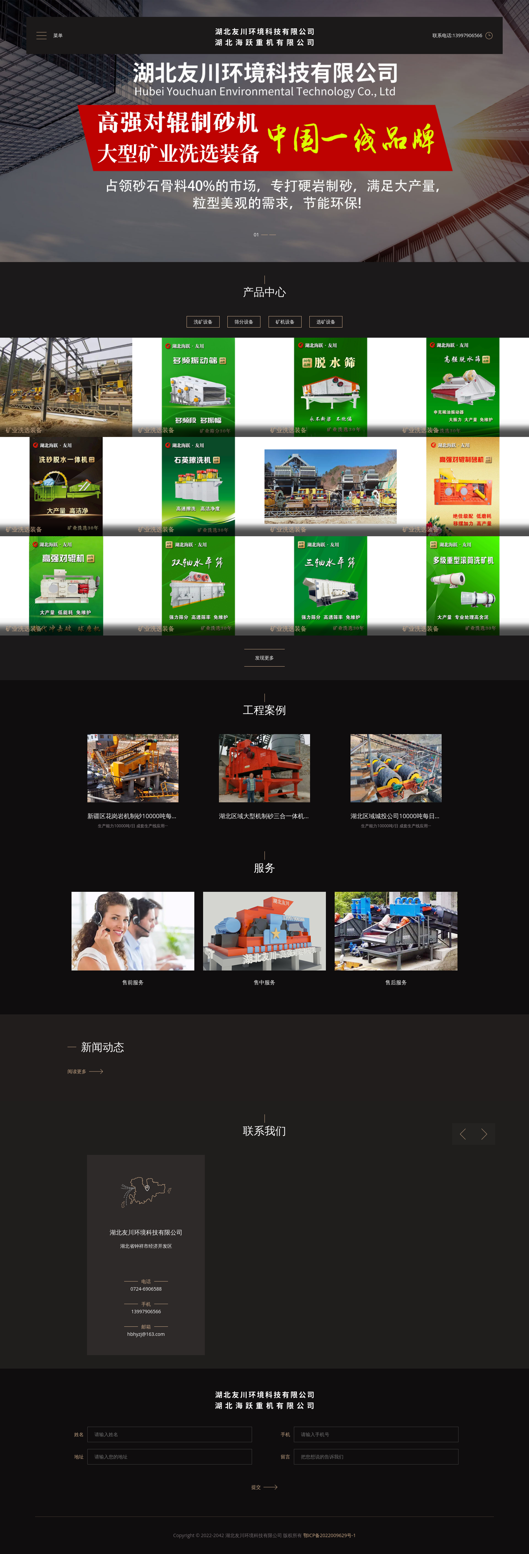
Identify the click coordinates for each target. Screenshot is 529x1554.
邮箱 (146, 1326)
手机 (146, 1304)
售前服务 (133, 982)
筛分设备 (243, 321)
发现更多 (264, 657)
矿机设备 (285, 321)
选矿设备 (325, 321)
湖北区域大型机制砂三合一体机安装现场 (264, 816)
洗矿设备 (203, 321)
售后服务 (396, 982)
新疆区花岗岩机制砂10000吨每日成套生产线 (132, 816)
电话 (146, 1281)
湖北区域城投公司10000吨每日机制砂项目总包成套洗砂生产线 (396, 816)
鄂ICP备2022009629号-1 (329, 1535)
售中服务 (264, 982)
